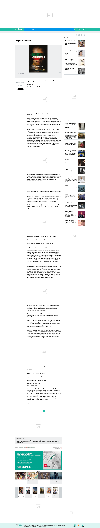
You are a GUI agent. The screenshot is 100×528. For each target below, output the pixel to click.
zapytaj (38, 1)
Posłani (66, 185)
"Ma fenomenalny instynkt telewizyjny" (70, 212)
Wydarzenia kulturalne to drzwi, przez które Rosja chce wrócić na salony (71, 143)
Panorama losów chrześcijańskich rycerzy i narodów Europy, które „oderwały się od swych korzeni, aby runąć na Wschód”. (71, 137)
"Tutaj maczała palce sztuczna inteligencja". (70, 55)
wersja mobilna (74, 1)
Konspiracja (49, 440)
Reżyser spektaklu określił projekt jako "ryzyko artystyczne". (71, 206)
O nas (25, 525)
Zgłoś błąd (82, 524)
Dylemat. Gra (44, 440)
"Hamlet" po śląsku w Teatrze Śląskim (69, 203)
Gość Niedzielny (58, 1)
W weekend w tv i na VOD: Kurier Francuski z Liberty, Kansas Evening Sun (71, 42)
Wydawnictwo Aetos (21, 73)
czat (34, 1)
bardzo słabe (21, 447)
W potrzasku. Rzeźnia (34, 441)
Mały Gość (66, 1)
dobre (31, 447)
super (34, 447)
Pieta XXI (67, 194)
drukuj (21, 85)
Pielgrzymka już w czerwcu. (69, 128)
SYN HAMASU (28, 416)
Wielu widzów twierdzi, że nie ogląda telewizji (70, 151)
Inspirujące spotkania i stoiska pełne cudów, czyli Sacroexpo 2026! (70, 196)
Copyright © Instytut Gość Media (29, 526)
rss (79, 35)
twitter (84, 35)
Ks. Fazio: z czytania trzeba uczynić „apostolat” (69, 61)
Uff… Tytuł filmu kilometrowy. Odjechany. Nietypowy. (70, 47)
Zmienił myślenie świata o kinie (71, 168)
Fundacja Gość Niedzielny (52, 525)
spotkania (45, 1)
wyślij (18, 85)
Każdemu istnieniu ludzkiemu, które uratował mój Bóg (47, 441)
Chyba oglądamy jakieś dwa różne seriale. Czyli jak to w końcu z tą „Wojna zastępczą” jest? (71, 222)
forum (24, 1)
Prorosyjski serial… (69, 220)
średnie (28, 447)
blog (29, 1)
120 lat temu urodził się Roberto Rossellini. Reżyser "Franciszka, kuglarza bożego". (70, 171)
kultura (30, 29)
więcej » (25, 483)
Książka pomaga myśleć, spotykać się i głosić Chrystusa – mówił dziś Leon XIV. (71, 180)
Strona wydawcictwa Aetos (21, 440)
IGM (27, 525)
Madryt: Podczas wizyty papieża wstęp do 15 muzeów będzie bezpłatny (70, 125)
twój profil (79, 29)
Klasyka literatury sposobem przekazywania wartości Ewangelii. (71, 64)
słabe (25, 447)
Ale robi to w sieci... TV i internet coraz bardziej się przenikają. (70, 154)
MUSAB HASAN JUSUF (21, 416)
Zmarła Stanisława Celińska (69, 69)
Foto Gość (41, 525)
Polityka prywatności (61, 525)
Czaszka (67, 159)
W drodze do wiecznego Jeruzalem (70, 133)
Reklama (45, 525)
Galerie (38, 471)
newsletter (74, 524)
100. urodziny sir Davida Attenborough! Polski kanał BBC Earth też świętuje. (70, 215)
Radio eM (51, 1)
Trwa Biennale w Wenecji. (69, 146)
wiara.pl (19, 29)
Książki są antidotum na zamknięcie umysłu (70, 177)
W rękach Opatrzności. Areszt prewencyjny (33, 440)
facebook (81, 35)
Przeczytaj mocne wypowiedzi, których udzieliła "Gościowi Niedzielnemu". (70, 72)
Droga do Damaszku (55, 440)
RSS (78, 524)
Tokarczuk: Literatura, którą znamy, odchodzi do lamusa (71, 52)
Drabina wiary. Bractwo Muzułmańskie (23, 441)
